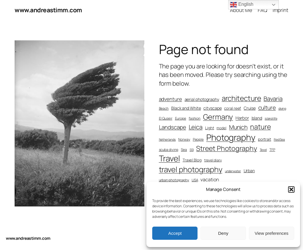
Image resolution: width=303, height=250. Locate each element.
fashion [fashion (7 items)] (194, 118)
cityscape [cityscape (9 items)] (212, 108)
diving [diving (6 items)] (282, 108)
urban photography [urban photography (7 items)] (174, 180)
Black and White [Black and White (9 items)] (186, 108)
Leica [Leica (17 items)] (196, 127)
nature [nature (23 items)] (260, 126)
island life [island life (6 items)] (271, 118)
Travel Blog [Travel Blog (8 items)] (192, 160)
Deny (223, 233)
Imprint (280, 9)
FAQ (262, 9)
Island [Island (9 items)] (257, 118)
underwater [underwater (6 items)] (233, 171)
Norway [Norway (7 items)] (184, 139)
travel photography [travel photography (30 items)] (190, 169)
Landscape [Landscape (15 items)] (172, 127)
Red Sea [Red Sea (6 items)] (279, 139)
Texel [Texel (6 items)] (263, 150)
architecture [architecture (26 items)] (241, 98)
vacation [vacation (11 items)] (209, 179)
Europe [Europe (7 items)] (180, 118)
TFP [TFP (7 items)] (272, 149)
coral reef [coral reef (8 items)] (232, 108)
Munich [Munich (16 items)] (238, 127)
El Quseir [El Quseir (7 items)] (165, 118)
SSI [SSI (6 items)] (192, 150)
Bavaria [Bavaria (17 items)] (273, 98)
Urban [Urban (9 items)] (249, 170)
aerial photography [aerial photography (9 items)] (202, 99)
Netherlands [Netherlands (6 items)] (167, 139)
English (241, 4)
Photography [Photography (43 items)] (230, 137)
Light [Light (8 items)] (209, 127)
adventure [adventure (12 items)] (170, 99)
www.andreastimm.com (48, 10)
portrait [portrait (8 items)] (264, 139)
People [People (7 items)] (198, 139)
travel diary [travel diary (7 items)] (213, 160)
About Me (241, 9)
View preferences (272, 233)
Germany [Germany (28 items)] (218, 117)
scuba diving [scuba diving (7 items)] (169, 149)
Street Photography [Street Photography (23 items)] (226, 148)
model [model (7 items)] (221, 128)
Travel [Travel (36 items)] (169, 158)
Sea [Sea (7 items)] (184, 149)
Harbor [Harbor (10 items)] (242, 118)
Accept (175, 233)
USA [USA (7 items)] (195, 180)
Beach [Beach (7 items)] (164, 108)
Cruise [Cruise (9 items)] (249, 108)
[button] (291, 189)
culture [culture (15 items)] (267, 107)
